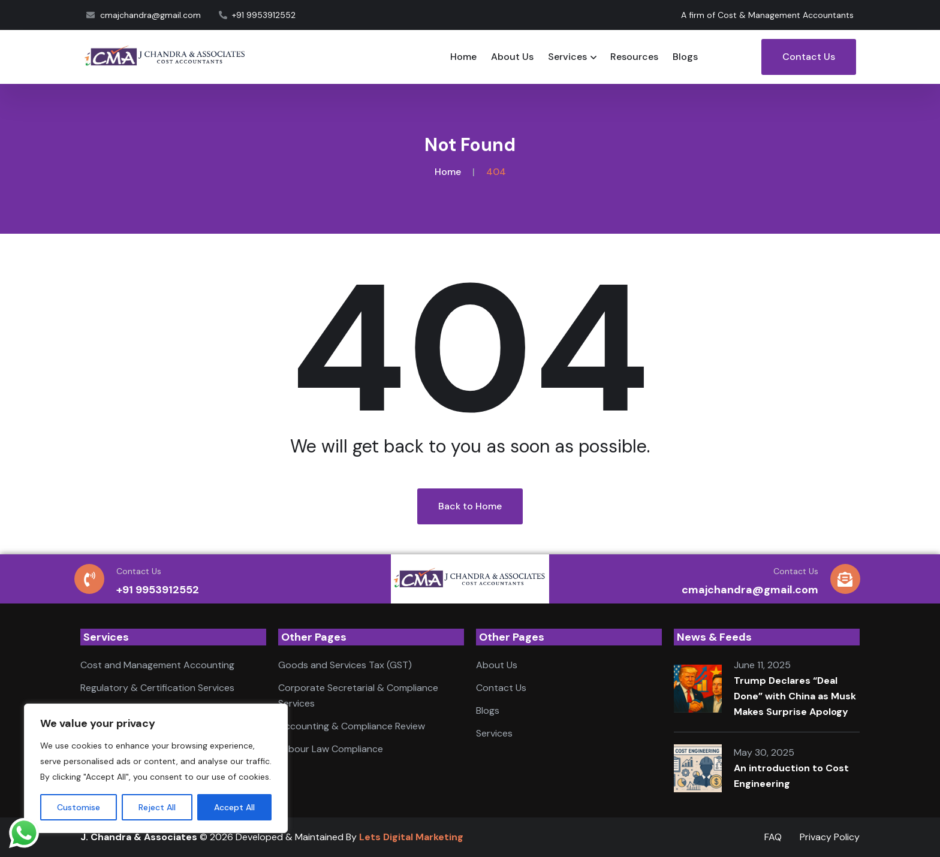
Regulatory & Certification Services (157, 687)
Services (567, 56)
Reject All (157, 807)
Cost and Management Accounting (157, 665)
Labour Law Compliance (330, 749)
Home (463, 56)
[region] (156, 768)
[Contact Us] (89, 579)
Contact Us (808, 56)
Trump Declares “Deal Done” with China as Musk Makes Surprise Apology (795, 696)
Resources (634, 56)
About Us (512, 56)
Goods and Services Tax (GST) (345, 665)
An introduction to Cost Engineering (791, 776)
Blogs (685, 56)
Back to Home (470, 506)
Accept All (234, 807)
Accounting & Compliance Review (351, 726)
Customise (78, 807)
